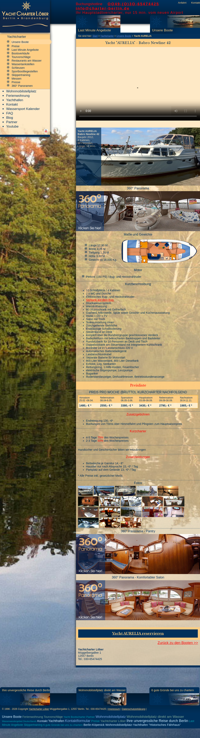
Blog (9, 118)
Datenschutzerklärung (133, 709)
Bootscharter (78, 716)
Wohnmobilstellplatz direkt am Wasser (102, 690)
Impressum (114, 709)
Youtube (12, 126)
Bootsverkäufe (21, 53)
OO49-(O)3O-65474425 (133, 4)
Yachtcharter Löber (39, 709)
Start (95, 36)
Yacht (67, 716)
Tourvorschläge (21, 57)
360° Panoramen (22, 85)
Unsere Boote (162, 30)
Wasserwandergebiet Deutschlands (19, 721)
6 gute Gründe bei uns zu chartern (172, 690)
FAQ (9, 113)
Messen (16, 78)
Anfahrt (182, 2)
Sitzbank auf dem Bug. (100, 300)
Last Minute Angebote (94, 30)
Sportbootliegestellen (25, 71)
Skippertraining (21, 75)
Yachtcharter (107, 36)
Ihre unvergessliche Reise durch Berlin (26, 690)
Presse (16, 82)
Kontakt (195, 2)
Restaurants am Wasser (27, 60)
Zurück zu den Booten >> (178, 643)
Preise (16, 46)
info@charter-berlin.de (103, 8)
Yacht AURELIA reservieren (138, 633)
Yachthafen (14, 100)
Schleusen (18, 67)
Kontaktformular (77, 721)
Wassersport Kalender (23, 109)
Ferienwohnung (18, 96)
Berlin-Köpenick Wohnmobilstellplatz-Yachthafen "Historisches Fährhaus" (132, 724)
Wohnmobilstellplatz (21, 91)
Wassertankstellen (23, 64)
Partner (11, 122)
